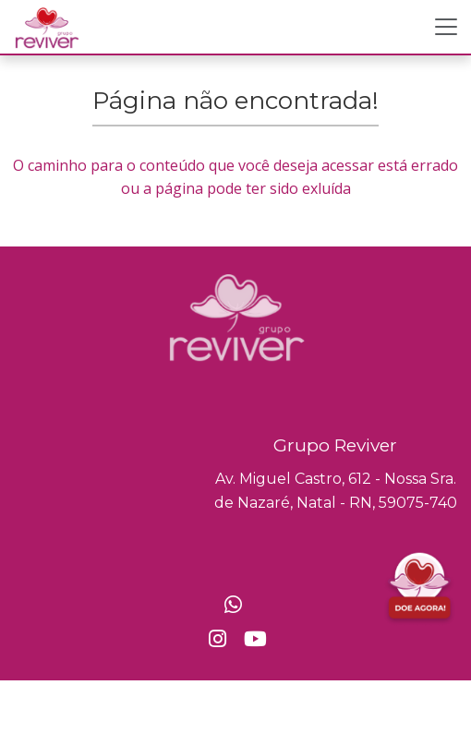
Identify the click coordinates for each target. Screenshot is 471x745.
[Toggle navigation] (446, 26)
